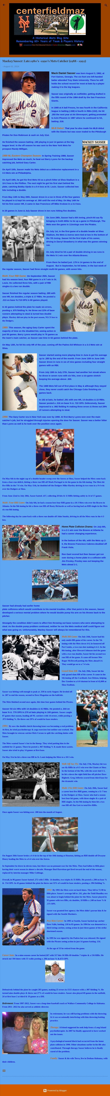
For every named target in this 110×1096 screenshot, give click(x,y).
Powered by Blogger (55, 1090)
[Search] (106, 5)
